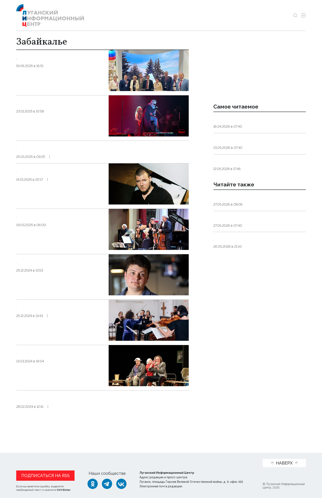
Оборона (253, 236)
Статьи (47, 456)
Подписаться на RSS (45, 475)
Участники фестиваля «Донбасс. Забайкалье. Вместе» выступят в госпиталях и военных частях (60, 276)
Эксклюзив (76, 164)
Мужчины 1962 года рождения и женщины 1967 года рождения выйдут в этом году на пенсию (257, 182)
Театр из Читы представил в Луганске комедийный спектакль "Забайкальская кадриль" (60, 366)
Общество (55, 80)
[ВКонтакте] (121, 484)
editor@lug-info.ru (197, 486)
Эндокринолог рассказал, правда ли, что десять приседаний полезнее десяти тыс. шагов (256, 124)
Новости (25, 456)
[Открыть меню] (303, 15)
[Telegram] (107, 484)
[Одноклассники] (92, 484)
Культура (55, 125)
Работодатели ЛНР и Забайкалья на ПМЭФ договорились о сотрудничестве (60, 64)
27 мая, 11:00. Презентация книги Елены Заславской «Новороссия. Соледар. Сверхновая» (253, 281)
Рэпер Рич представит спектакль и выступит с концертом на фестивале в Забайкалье (61, 185)
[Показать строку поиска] (295, 15)
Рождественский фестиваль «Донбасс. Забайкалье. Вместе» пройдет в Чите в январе (59, 321)
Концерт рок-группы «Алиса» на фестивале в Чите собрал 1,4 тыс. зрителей (60, 110)
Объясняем (244, 456)
